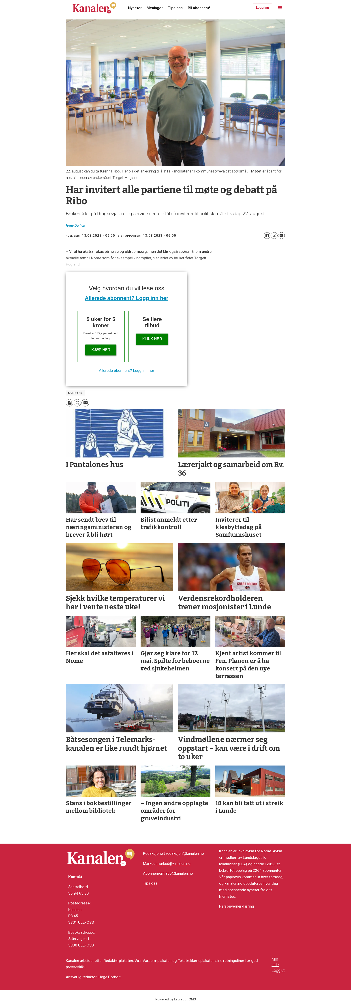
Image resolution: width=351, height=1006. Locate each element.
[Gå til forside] (94, 8)
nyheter (75, 393)
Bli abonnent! (199, 8)
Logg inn (262, 7)
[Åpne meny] (280, 7)
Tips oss (175, 8)
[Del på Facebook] (267, 235)
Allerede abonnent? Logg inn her (126, 298)
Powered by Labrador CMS (175, 999)
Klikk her (152, 339)
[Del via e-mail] (281, 235)
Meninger (155, 8)
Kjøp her (100, 350)
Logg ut (278, 970)
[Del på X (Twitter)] (274, 235)
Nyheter (135, 8)
